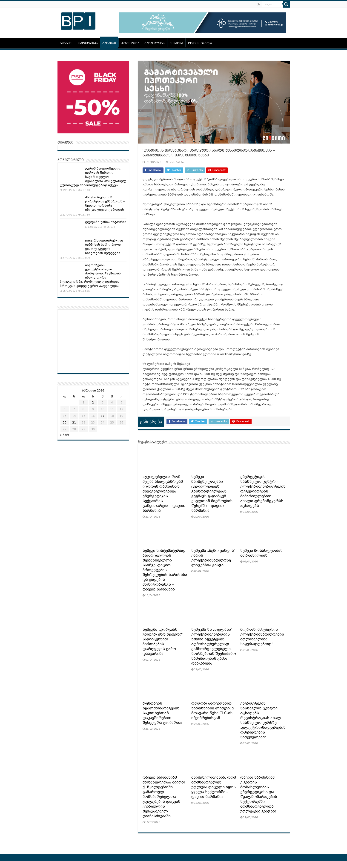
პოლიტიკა (130, 43)
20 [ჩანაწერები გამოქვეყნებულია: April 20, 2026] (64, 422)
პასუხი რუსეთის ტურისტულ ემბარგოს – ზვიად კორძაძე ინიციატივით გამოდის (105, 203)
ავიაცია (176, 43)
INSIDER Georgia (200, 43)
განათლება (154, 43)
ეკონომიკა (88, 43)
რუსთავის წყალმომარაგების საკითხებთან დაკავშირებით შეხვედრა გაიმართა (162, 713)
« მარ (64, 435)
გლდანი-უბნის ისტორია (105, 222)
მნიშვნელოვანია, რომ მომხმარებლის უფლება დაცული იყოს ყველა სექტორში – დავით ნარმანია (213, 787)
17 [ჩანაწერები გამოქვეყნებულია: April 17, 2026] (102, 416)
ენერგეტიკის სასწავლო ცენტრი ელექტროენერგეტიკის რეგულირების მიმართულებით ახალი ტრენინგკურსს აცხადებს (263, 491)
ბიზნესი (66, 43)
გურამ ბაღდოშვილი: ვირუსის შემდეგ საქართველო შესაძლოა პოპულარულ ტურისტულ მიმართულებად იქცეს (93, 177)
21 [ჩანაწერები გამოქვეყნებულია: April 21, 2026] (74, 422)
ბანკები (109, 43)
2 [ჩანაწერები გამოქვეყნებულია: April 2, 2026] (93, 402)
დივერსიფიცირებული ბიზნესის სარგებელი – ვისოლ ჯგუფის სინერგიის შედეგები (104, 247)
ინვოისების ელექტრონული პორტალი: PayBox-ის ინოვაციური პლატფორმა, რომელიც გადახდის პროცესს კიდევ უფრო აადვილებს (90, 275)
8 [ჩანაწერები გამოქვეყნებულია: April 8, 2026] (83, 409)
